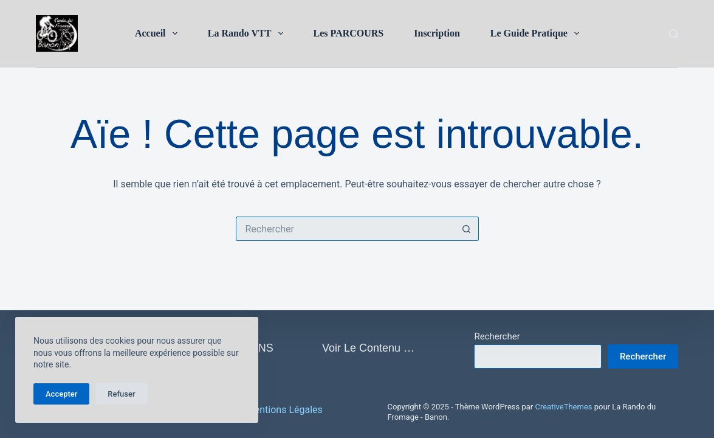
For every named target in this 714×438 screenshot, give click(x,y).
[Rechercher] (673, 33)
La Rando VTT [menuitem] (248, 33)
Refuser (121, 393)
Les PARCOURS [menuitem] (349, 33)
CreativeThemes (563, 406)
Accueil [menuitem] (158, 33)
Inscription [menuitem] (437, 33)
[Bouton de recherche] (467, 229)
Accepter (61, 393)
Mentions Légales (284, 409)
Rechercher (497, 336)
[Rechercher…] (345, 229)
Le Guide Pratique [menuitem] (537, 33)
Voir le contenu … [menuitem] (368, 348)
